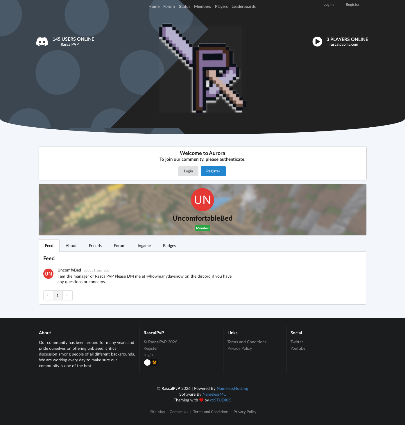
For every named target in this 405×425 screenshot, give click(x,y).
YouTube (298, 348)
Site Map (157, 412)
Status (184, 6)
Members (202, 6)
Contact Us (179, 412)
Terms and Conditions (246, 342)
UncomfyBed (70, 269)
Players (221, 6)
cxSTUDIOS (221, 399)
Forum (169, 6)
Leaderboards (244, 6)
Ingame (144, 245)
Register (213, 171)
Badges (169, 245)
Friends (95, 245)
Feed (49, 245)
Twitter (297, 342)
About (71, 245)
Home (154, 6)
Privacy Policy (239, 348)
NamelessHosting (232, 388)
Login (188, 171)
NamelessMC (214, 394)
